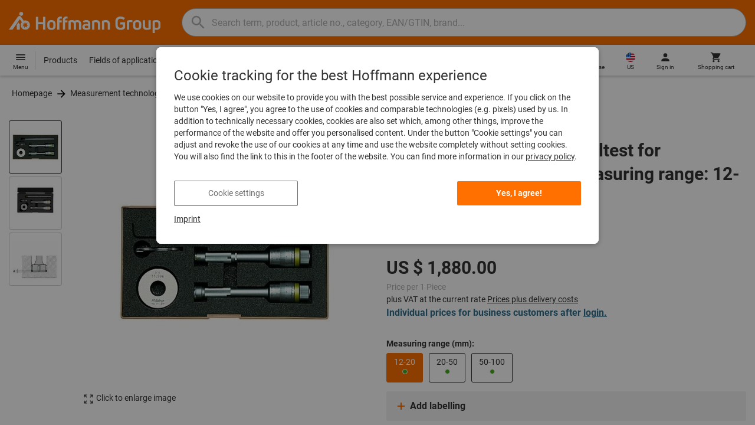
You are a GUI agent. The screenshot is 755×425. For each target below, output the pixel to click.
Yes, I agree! (519, 193)
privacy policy (550, 156)
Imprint (187, 219)
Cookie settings (236, 193)
